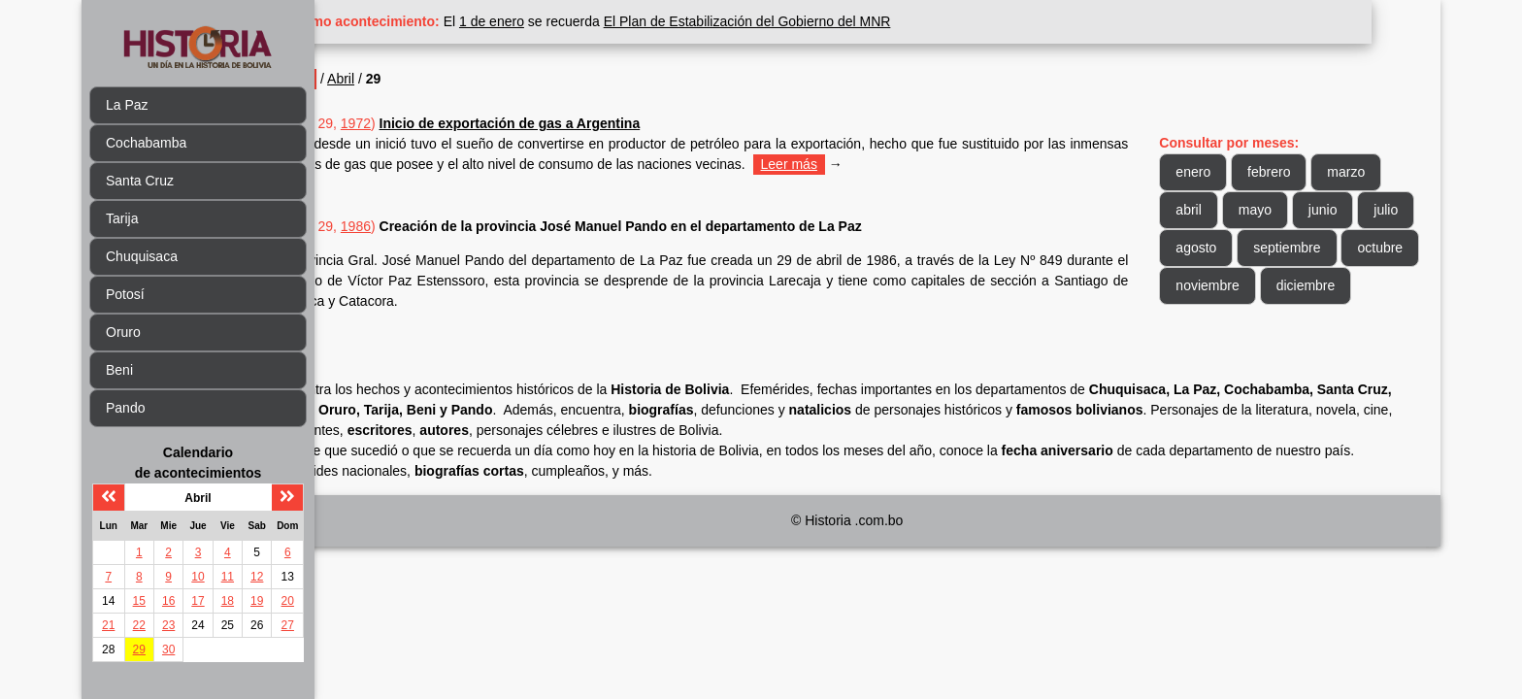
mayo (1271, 209)
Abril (409, 78)
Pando (125, 408)
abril (1205, 209)
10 (197, 576)
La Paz (127, 105)
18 (227, 601)
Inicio (362, 78)
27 (287, 625)
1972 (424, 123)
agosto (1274, 247)
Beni (119, 370)
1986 (424, 226)
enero (1210, 172)
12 (256, 576)
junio (1339, 209)
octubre (1216, 285)
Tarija (122, 218)
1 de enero (560, 21)
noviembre (1307, 285)
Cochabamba (146, 142)
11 (227, 576)
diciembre (1222, 323)
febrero (1286, 172)
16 (168, 601)
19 (256, 601)
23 (168, 625)
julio (1205, 247)
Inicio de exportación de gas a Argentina (578, 123)
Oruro (123, 332)
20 (287, 601)
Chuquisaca (142, 256)
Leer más (919, 164)
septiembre (1365, 247)
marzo (1363, 172)
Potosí (125, 294)
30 (168, 649)
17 (197, 601)
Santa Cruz (140, 180)
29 (139, 649)
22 (139, 625)
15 (139, 601)
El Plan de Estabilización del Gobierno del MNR (815, 21)
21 (108, 625)
